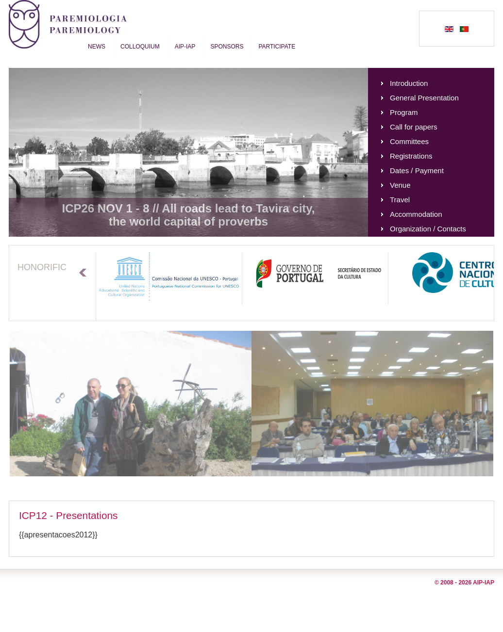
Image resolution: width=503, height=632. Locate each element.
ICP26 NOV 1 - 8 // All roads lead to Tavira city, (188, 208)
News (96, 46)
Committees (409, 141)
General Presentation (424, 98)
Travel (400, 199)
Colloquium (140, 46)
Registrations (411, 156)
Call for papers (413, 127)
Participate (276, 46)
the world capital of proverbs (188, 221)
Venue (400, 185)
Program (404, 112)
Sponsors (226, 46)
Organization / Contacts (428, 229)
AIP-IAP (185, 46)
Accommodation (416, 214)
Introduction (409, 83)
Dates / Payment (417, 170)
